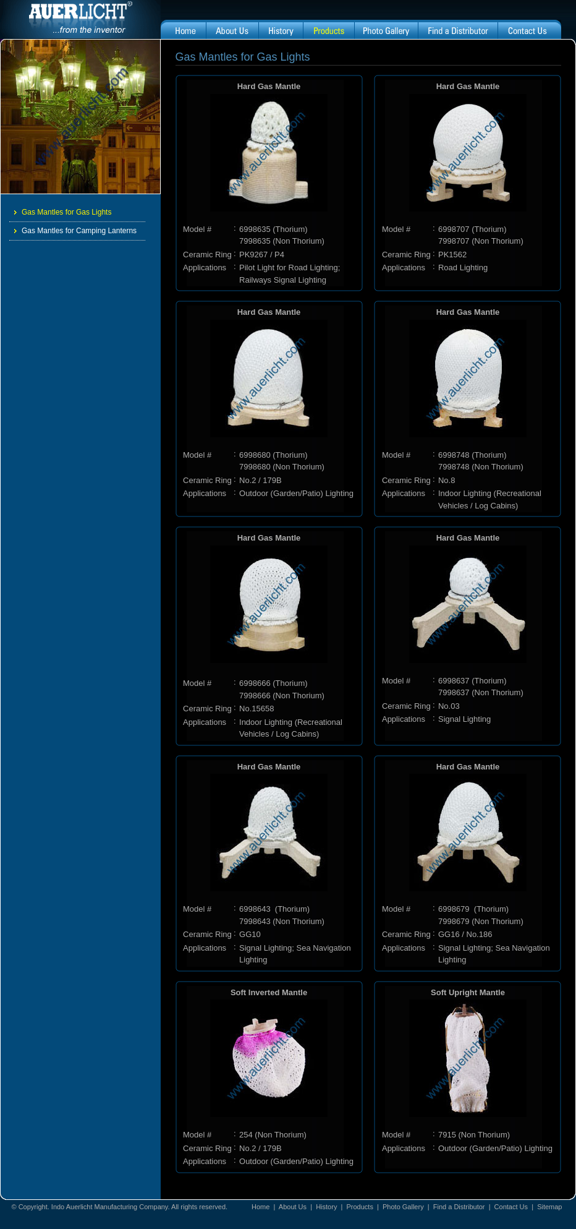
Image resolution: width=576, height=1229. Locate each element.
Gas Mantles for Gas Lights (62, 212)
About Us (293, 1206)
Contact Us (511, 1206)
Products (359, 1206)
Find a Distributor (459, 1206)
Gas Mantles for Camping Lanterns (75, 230)
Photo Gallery (403, 1206)
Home (260, 1206)
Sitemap (549, 1206)
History (326, 1206)
